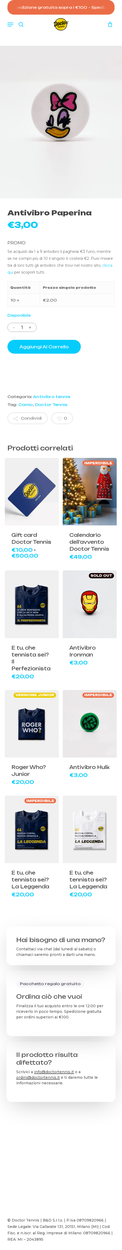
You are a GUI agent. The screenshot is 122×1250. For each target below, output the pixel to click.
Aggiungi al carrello (44, 346)
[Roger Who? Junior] (32, 724)
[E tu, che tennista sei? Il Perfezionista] (32, 604)
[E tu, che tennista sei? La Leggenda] (32, 829)
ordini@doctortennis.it (38, 1077)
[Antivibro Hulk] (90, 724)
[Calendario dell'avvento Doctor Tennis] (90, 491)
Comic (25, 404)
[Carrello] (108, 24)
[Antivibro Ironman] (90, 604)
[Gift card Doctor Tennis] (32, 491)
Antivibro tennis (51, 396)
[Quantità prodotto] (22, 327)
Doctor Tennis (51, 404)
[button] (10, 24)
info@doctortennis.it (54, 1071)
